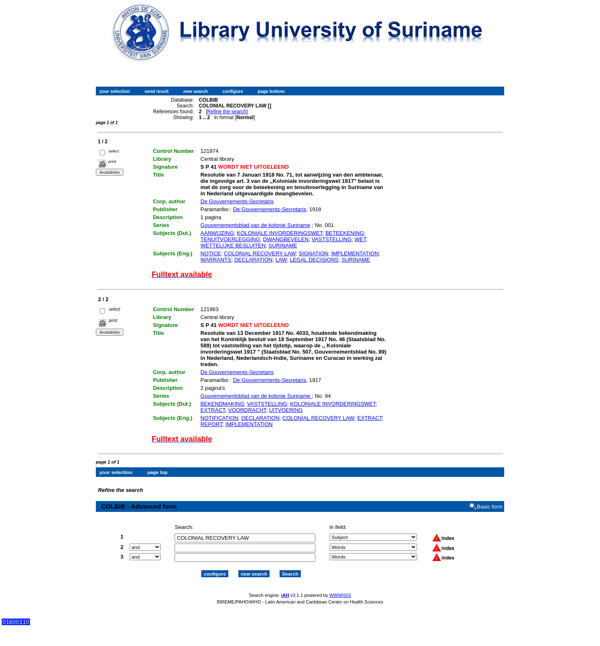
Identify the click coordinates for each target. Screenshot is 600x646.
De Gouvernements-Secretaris (237, 201)
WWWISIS (340, 595)
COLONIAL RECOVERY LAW (259, 253)
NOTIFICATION (219, 418)
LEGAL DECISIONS (314, 260)
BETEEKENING (344, 233)
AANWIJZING (217, 233)
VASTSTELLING (332, 239)
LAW (281, 260)
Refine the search (226, 112)
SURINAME (282, 245)
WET (360, 239)
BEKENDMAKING (222, 404)
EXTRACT (212, 410)
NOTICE (210, 253)
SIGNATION (313, 253)
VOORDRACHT (247, 410)
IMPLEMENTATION (355, 253)
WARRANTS (215, 260)
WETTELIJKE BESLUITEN (232, 245)
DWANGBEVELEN (285, 239)
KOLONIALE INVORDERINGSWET (279, 233)
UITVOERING (286, 410)
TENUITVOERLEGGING (230, 239)
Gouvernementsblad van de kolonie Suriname (255, 225)
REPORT (211, 424)
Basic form (489, 507)
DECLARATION (253, 260)
